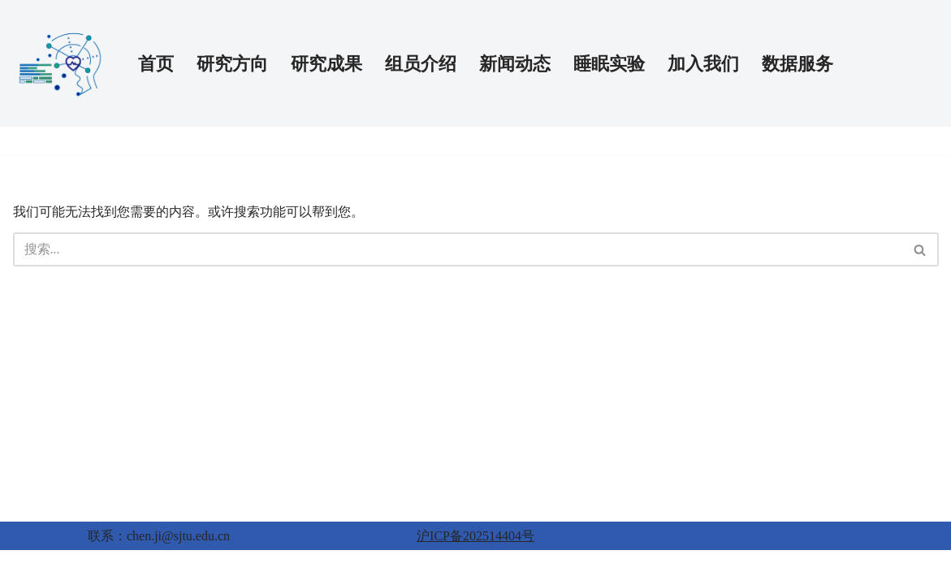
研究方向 (232, 64)
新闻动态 (515, 64)
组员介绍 (420, 64)
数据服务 (797, 64)
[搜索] (457, 249)
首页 (156, 64)
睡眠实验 (609, 64)
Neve (27, 567)
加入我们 (703, 64)
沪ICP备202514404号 (475, 536)
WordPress (103, 567)
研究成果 (326, 64)
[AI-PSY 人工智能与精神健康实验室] (61, 63)
